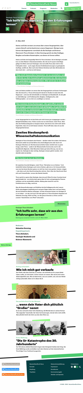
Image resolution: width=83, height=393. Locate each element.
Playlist (73, 9)
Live (67, 9)
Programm (43, 8)
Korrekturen (54, 369)
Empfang (32, 369)
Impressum (54, 366)
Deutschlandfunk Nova (37, 364)
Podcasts (33, 8)
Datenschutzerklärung (57, 364)
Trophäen (32, 372)
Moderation (54, 8)
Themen (23, 8)
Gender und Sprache (57, 374)
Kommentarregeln (56, 372)
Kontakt (32, 366)
